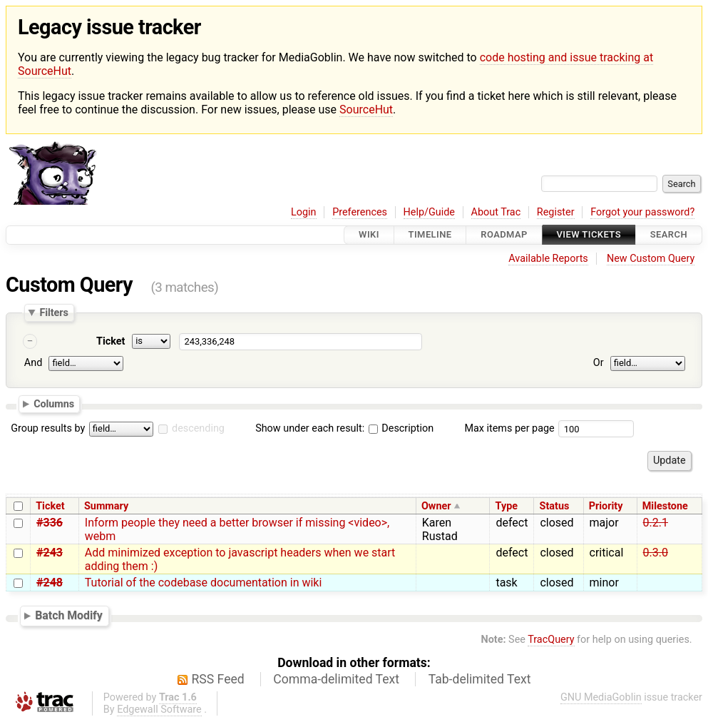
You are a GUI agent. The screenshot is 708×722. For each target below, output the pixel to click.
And (33, 363)
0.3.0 (655, 552)
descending (198, 428)
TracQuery (551, 640)
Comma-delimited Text (336, 679)
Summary (106, 506)
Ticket (110, 341)
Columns (54, 404)
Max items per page (509, 428)
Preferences (359, 212)
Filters (53, 312)
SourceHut (366, 109)
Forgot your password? (642, 212)
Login (304, 212)
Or (598, 363)
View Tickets (589, 235)
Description (401, 428)
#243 (49, 552)
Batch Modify (69, 615)
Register (556, 212)
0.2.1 (655, 522)
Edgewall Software (159, 709)
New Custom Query (650, 259)
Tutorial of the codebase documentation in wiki (203, 582)
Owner (436, 506)
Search (668, 235)
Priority (606, 506)
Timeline (430, 235)
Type (507, 506)
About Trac (496, 212)
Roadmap (504, 235)
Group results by (48, 428)
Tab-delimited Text (480, 679)
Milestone (665, 506)
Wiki (369, 235)
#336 (49, 522)
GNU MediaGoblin (601, 697)
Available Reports (548, 259)
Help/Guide (429, 212)
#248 (49, 582)
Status (555, 506)
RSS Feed (218, 679)
